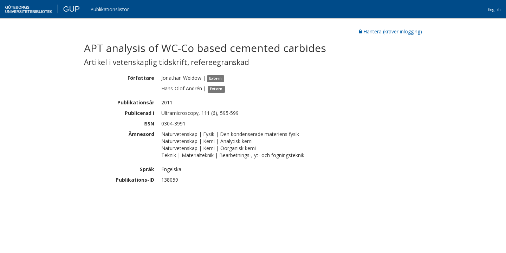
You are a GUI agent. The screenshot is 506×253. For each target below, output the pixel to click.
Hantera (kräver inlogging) (390, 31)
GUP (71, 9)
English (494, 9)
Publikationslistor (109, 9)
